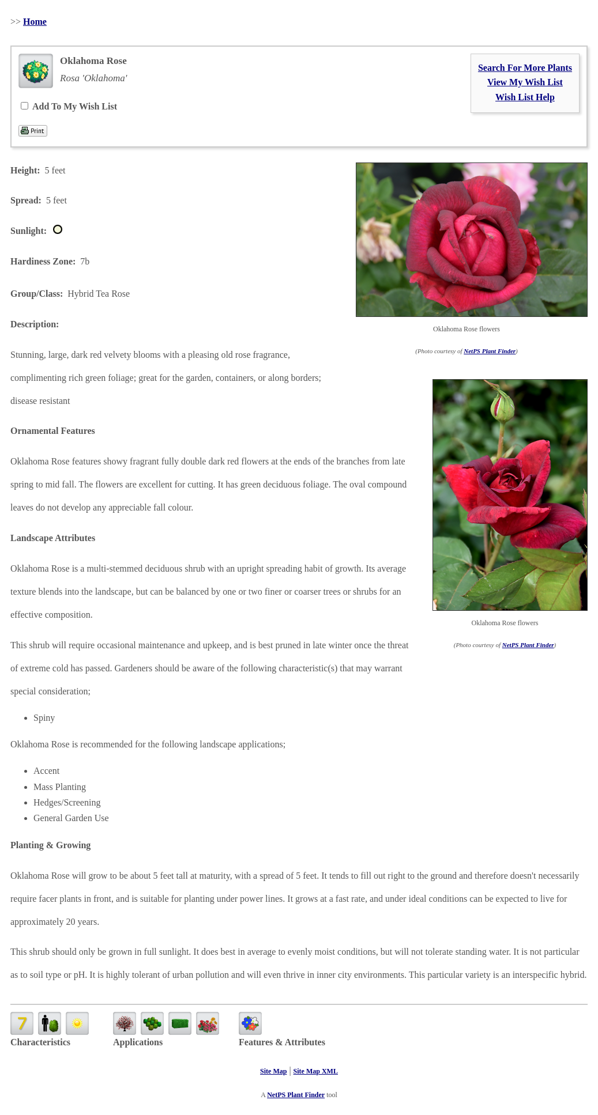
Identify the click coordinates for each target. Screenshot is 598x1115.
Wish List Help (525, 97)
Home (35, 22)
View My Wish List (525, 82)
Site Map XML (316, 1071)
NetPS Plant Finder (490, 350)
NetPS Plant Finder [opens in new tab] (296, 1095)
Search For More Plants (525, 68)
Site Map (273, 1071)
